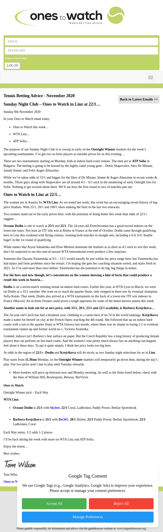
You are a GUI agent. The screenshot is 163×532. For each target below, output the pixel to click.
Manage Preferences (87, 517)
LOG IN (12, 65)
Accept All (54, 503)
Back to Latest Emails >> (139, 99)
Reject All (121, 503)
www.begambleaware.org (131, 528)
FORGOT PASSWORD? (16, 58)
